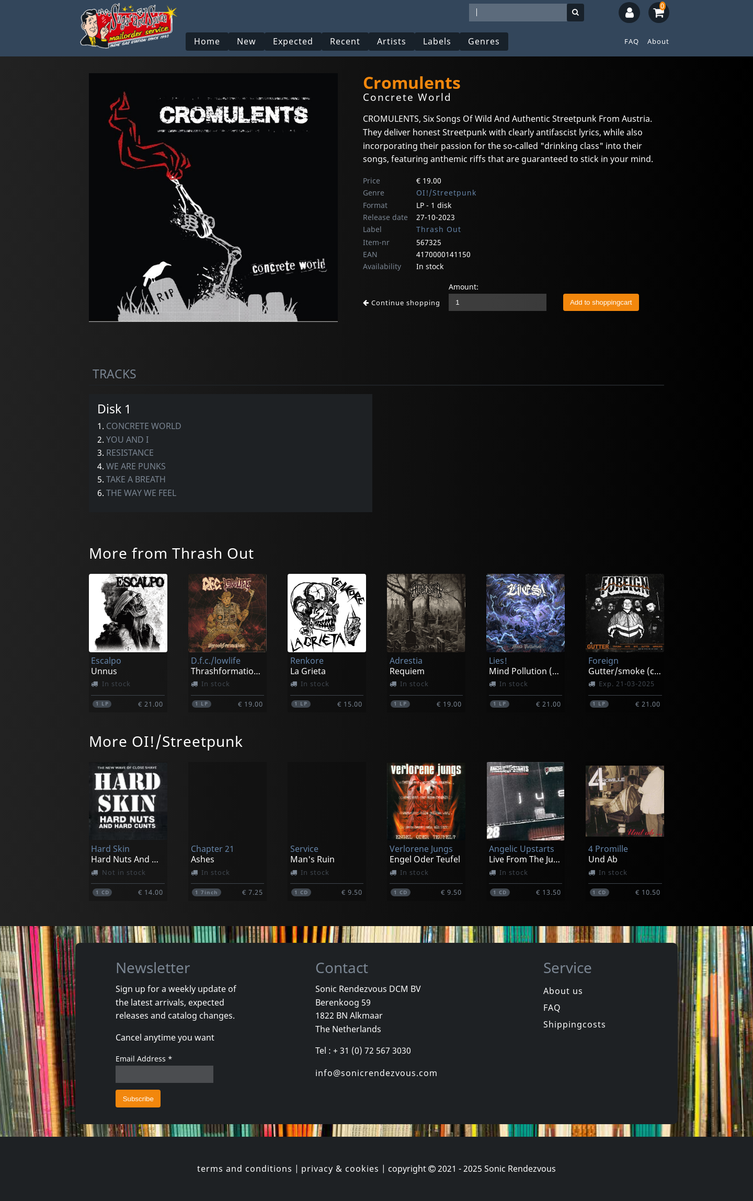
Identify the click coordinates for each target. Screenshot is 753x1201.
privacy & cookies (340, 1168)
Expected (293, 41)
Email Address (144, 1059)
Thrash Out (438, 229)
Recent (345, 41)
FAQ (631, 41)
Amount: (463, 287)
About (658, 41)
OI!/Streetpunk (446, 193)
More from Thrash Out (171, 553)
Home (207, 41)
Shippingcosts (574, 1024)
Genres (484, 41)
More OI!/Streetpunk (166, 741)
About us (563, 991)
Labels (437, 41)
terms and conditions (244, 1168)
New (246, 41)
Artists (391, 41)
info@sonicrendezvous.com (376, 1073)
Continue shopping (401, 302)
